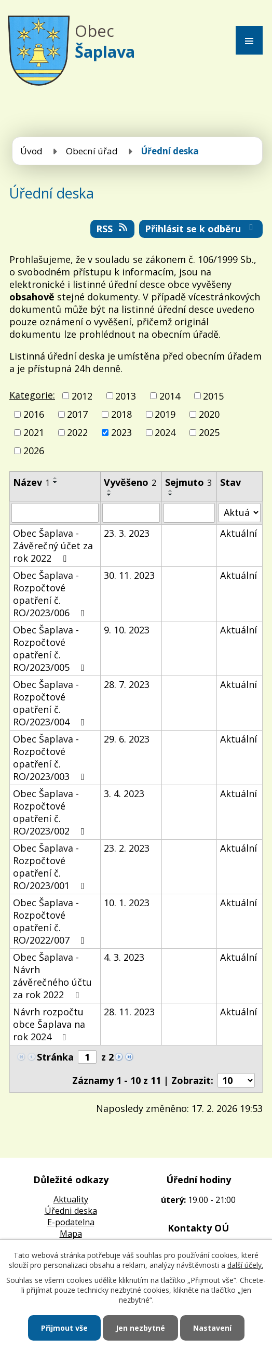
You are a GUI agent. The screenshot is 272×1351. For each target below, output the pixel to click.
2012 (82, 396)
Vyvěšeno (130, 482)
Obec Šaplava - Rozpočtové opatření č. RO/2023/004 (51, 703)
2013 (125, 396)
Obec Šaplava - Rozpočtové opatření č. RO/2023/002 (51, 812)
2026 (33, 451)
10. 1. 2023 (126, 902)
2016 (33, 414)
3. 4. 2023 (124, 793)
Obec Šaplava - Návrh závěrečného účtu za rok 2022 (52, 976)
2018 (121, 414)
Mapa (71, 1233)
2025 (209, 432)
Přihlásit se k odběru (201, 228)
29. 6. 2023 (126, 739)
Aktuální (238, 533)
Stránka (55, 1057)
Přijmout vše (64, 1328)
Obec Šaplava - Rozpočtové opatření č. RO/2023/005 (51, 648)
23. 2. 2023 (126, 848)
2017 (77, 414)
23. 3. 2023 (126, 533)
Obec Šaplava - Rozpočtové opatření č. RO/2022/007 (51, 921)
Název (31, 482)
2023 (121, 432)
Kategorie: (32, 395)
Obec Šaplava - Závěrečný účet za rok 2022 (53, 545)
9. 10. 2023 (126, 630)
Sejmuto (188, 482)
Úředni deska (71, 1210)
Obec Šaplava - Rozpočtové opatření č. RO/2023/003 (51, 758)
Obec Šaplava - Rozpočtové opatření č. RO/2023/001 (51, 867)
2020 (209, 414)
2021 (33, 432)
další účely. (245, 1265)
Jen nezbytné (140, 1328)
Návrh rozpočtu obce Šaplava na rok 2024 (49, 1024)
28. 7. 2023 (126, 684)
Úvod (31, 151)
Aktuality (70, 1199)
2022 (77, 432)
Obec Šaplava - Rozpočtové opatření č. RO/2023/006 (51, 594)
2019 (165, 414)
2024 (165, 432)
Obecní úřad (92, 151)
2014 (169, 396)
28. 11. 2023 (129, 1011)
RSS (112, 228)
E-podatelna (70, 1222)
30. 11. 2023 (129, 575)
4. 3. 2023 (124, 957)
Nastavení (212, 1328)
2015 (213, 396)
